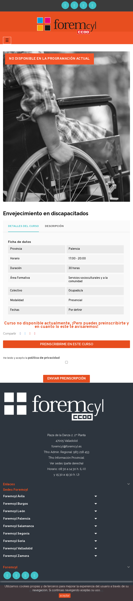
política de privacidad (44, 357)
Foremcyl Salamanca (18, 526)
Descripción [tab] (54, 226)
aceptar (65, 595)
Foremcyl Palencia (16, 518)
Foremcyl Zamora (16, 555)
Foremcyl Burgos (15, 503)
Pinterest (34, 334)
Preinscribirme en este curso (66, 344)
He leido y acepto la (31, 358)
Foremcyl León (14, 511)
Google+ (30, 334)
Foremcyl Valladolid (17, 548)
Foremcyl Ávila (14, 496)
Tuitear (25, 334)
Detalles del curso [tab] (23, 226)
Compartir (20, 334)
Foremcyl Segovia (16, 533)
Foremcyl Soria (14, 541)
